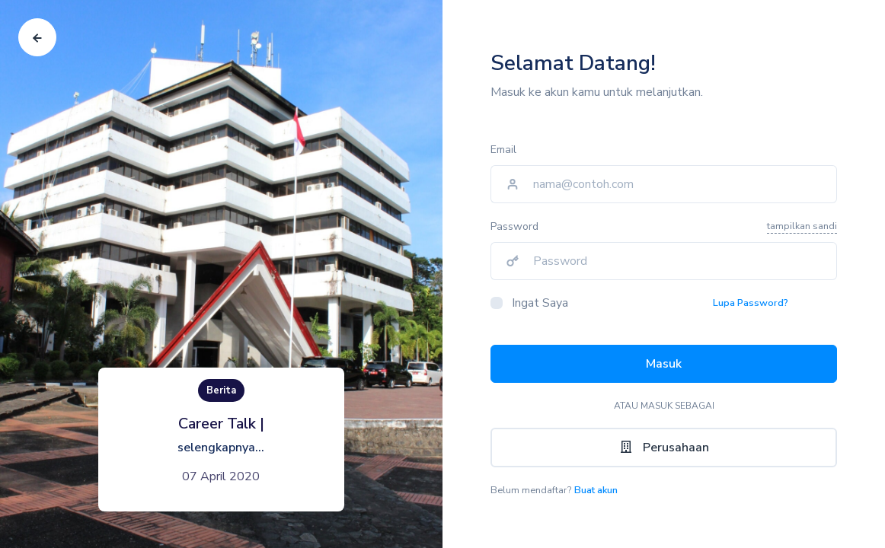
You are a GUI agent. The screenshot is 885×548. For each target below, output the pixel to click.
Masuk (664, 363)
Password (514, 226)
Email (503, 149)
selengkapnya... (220, 447)
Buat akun (596, 490)
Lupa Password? (750, 303)
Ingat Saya (540, 303)
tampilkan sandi (802, 226)
